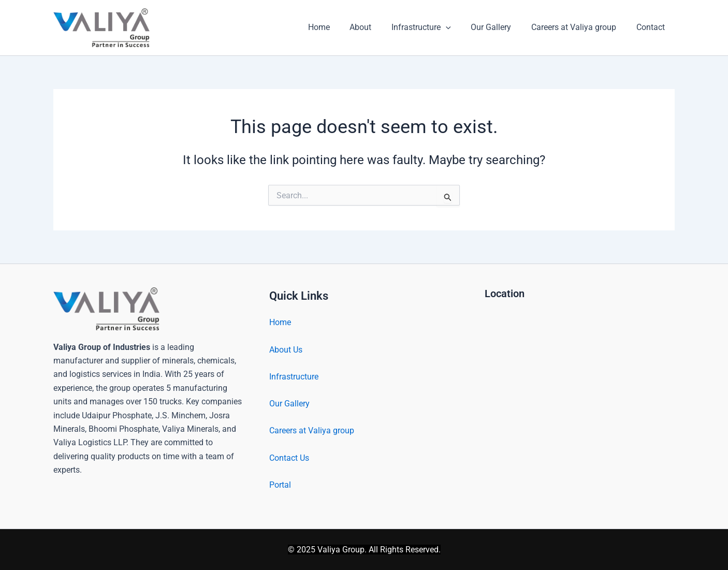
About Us (285, 350)
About (376, 27)
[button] (458, 27)
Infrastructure (433, 27)
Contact (652, 27)
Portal (280, 484)
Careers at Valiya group (578, 27)
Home (337, 27)
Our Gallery (499, 27)
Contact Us (289, 457)
